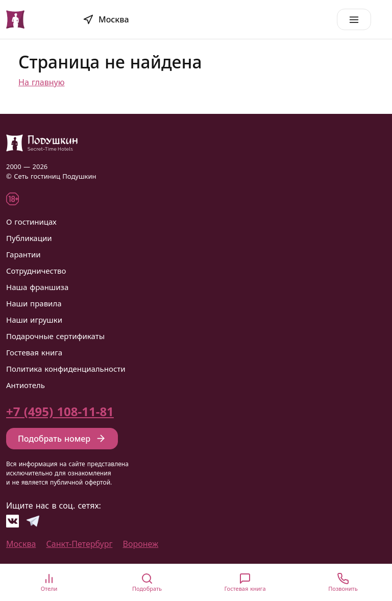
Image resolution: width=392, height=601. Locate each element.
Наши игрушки (34, 320)
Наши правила (34, 303)
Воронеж (141, 543)
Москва (21, 543)
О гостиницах (31, 222)
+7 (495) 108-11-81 (60, 411)
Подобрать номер (62, 438)
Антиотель (25, 385)
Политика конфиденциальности (66, 369)
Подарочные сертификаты (55, 336)
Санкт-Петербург (79, 543)
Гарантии (23, 254)
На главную (41, 82)
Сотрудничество (36, 271)
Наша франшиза (37, 287)
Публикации (29, 238)
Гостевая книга (34, 352)
